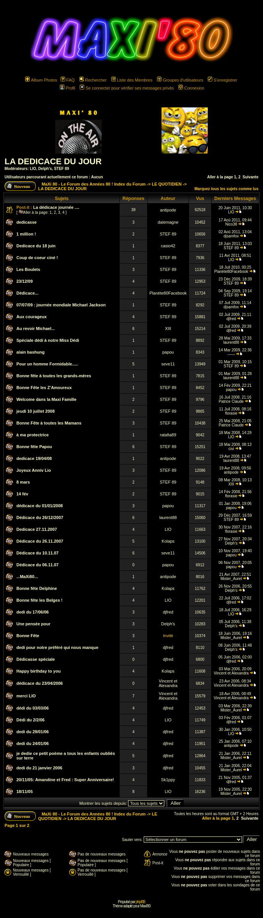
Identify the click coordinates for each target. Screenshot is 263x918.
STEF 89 (61, 169)
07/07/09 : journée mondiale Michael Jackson (61, 305)
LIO (33, 169)
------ (231, 354)
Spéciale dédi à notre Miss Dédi (47, 340)
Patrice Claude (231, 401)
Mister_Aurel (231, 579)
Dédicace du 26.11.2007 (39, 541)
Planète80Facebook (231, 271)
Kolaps (168, 541)
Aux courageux (31, 316)
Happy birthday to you (38, 671)
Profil (67, 88)
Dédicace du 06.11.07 (37, 564)
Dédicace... (27, 293)
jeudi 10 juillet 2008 (35, 411)
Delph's (45, 169)
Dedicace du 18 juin (36, 246)
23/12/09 (24, 281)
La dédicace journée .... (56, 207)
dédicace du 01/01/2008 (39, 505)
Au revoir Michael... (35, 328)
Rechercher (93, 80)
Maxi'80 (145, 906)
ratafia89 (168, 435)
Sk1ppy (168, 779)
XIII (168, 328)
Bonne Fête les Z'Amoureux (44, 387)
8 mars (23, 482)
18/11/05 (24, 791)
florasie (231, 413)
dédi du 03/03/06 (32, 708)
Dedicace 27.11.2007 (36, 529)
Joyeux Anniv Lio (33, 470)
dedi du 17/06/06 (32, 612)
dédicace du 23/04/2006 (39, 683)
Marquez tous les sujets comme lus (226, 189)
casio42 (168, 246)
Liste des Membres (131, 80)
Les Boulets (28, 269)
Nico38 (231, 224)
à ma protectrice (32, 435)
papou (168, 352)
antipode (168, 210)
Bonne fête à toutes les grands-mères (53, 375)
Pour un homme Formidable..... (47, 364)
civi (231, 449)
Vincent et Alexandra (231, 673)
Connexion (191, 88)
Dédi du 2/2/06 (30, 720)
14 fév (22, 494)
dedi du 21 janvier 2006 (39, 768)
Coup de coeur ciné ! (37, 257)
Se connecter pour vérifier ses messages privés (127, 88)
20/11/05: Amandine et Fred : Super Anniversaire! (65, 779)
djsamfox (231, 236)
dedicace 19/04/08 (34, 458)
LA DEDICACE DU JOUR (53, 161)
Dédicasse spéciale (35, 659)
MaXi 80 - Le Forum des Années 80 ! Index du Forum (94, 184)
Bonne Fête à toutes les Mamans (49, 423)
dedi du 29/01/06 (32, 731)
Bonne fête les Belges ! (39, 600)
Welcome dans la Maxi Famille (46, 399)
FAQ (68, 80)
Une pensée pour (33, 624)
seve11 (168, 364)
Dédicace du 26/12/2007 (39, 517)
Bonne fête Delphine (36, 588)
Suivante (250, 177)
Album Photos (41, 80)
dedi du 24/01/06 (32, 743)
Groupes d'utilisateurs (180, 80)
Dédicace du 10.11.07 (37, 553)
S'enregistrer (222, 80)
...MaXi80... (27, 576)
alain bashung (30, 352)
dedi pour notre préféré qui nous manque (57, 647)
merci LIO (26, 696)
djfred (231, 319)
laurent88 (231, 342)
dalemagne (168, 222)
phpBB (140, 902)
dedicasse (26, 222)
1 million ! (26, 234)
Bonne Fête (27, 635)
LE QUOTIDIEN (166, 184)
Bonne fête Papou (34, 446)
